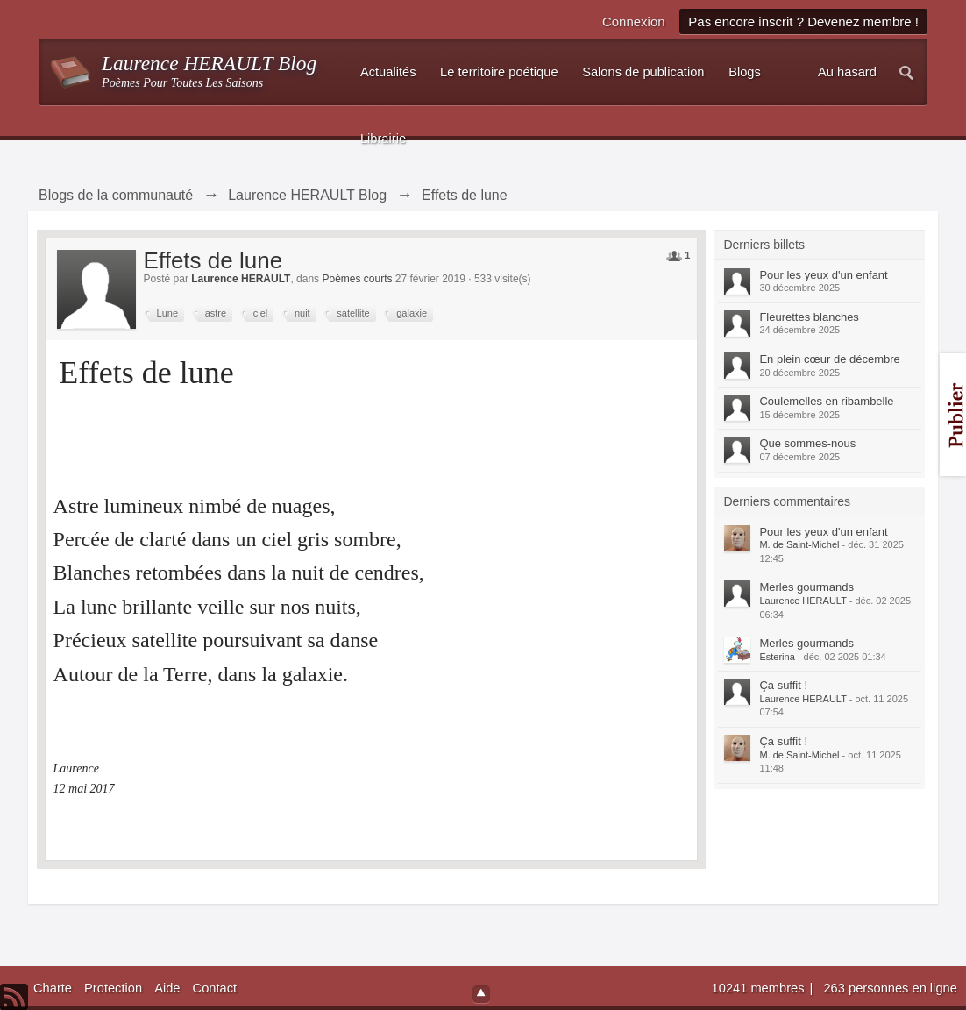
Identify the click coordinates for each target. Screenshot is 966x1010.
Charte (52, 988)
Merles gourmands (806, 587)
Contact (215, 988)
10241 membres (760, 988)
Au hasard (847, 72)
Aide (167, 988)
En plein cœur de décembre (829, 359)
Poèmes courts (357, 279)
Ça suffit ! (783, 685)
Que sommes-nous (807, 443)
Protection (113, 988)
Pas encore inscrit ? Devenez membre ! (803, 21)
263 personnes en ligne (889, 988)
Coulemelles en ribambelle (826, 401)
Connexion (633, 21)
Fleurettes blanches (808, 317)
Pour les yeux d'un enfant (823, 274)
